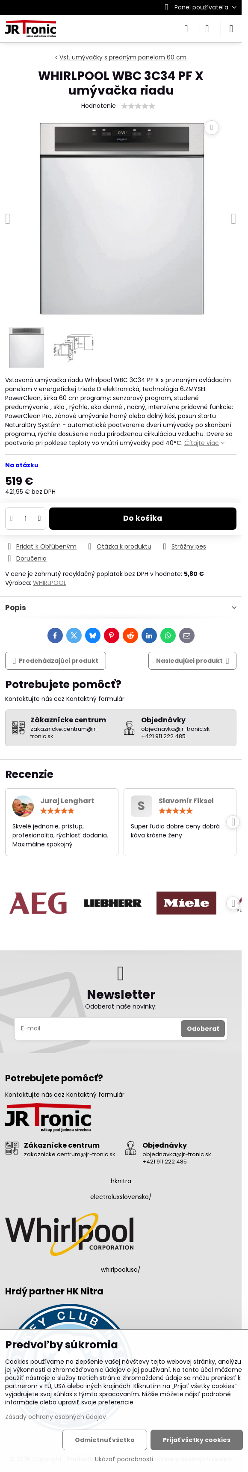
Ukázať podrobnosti (124, 1459)
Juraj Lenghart (67, 801)
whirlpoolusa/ (121, 1269)
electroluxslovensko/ (121, 1197)
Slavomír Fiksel (186, 801)
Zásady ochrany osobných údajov (55, 1417)
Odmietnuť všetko (105, 1440)
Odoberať (203, 1028)
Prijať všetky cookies (196, 1440)
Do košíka (142, 518)
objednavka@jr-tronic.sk (176, 1154)
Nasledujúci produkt (192, 660)
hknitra (121, 1181)
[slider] (138, 106)
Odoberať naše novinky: (120, 1006)
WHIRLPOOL (49, 583)
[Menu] (231, 28)
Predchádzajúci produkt (56, 660)
